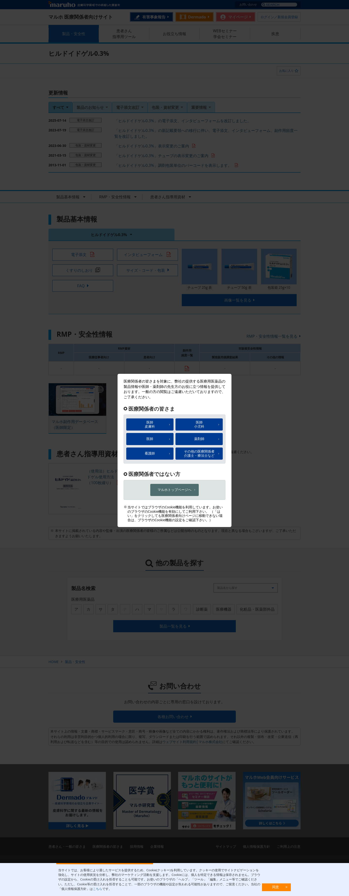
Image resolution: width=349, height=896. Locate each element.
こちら (97, 889)
